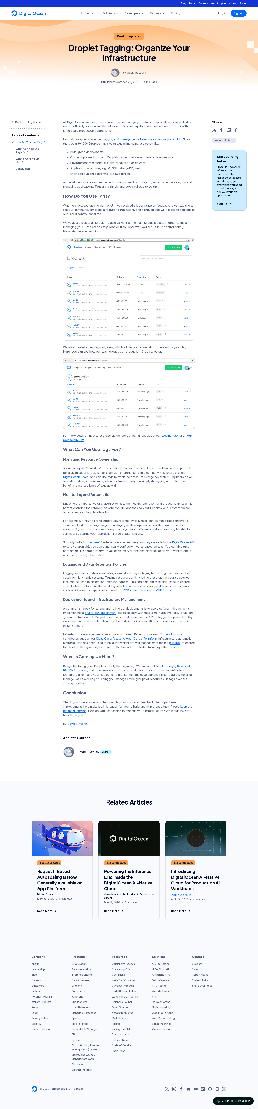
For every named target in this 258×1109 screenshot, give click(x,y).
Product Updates (224, 140)
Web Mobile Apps (162, 1012)
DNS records (78, 670)
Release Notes (120, 1040)
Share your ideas (202, 985)
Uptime (76, 1040)
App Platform (79, 1001)
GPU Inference (160, 980)
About (35, 963)
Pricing (116, 1023)
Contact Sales (238, 3)
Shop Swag (118, 1050)
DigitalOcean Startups (124, 990)
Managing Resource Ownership (90, 459)
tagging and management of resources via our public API (142, 139)
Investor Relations (42, 1029)
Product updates (129, 36)
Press (35, 1007)
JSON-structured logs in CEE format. (147, 590)
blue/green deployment (100, 613)
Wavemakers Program (125, 996)
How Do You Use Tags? (30, 142)
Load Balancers (81, 1007)
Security (36, 1023)
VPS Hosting (159, 985)
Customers (38, 985)
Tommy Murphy (171, 634)
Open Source (120, 1007)
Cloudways (78, 1064)
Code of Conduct (122, 1045)
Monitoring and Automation (87, 494)
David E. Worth (77, 723)
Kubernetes (78, 990)
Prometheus (91, 542)
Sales (195, 969)
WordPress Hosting (163, 1018)
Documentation (121, 1034)
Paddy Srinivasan (181, 894)
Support (197, 963)
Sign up (239, 13)
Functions (77, 996)
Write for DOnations (123, 980)
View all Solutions (162, 1029)
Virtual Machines (161, 1023)
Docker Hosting (161, 1001)
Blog (183, 3)
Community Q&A (121, 969)
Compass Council (122, 1001)
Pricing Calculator (122, 1029)
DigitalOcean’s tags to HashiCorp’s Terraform (126, 638)
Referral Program (42, 996)
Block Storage (165, 666)
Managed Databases (84, 1012)
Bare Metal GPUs (82, 969)
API (73, 1034)
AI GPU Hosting (161, 963)
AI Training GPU (161, 974)
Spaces (76, 1018)
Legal (35, 1012)
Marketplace (119, 1018)
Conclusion (23, 168)
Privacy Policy (40, 1018)
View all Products (82, 1069)
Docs (192, 3)
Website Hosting (161, 990)
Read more (47, 911)
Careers (203, 3)
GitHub (175, 643)
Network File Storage (84, 1029)
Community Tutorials (123, 963)
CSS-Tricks (118, 974)
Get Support (218, 3)
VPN (154, 996)
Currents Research (123, 985)
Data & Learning (81, 980)
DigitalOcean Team (75, 477)
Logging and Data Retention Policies (95, 564)
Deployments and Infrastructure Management (104, 599)
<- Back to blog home (26, 122)
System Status (200, 980)
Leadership (38, 969)
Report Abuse (200, 974)
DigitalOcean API (183, 542)
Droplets (77, 985)
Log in (222, 13)
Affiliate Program (41, 1001)
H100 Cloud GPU (161, 969)
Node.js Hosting (161, 1007)
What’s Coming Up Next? (88, 656)
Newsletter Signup (122, 1012)
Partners (36, 990)
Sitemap (78, 1088)
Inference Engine (82, 974)
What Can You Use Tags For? (92, 449)
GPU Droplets (80, 963)
